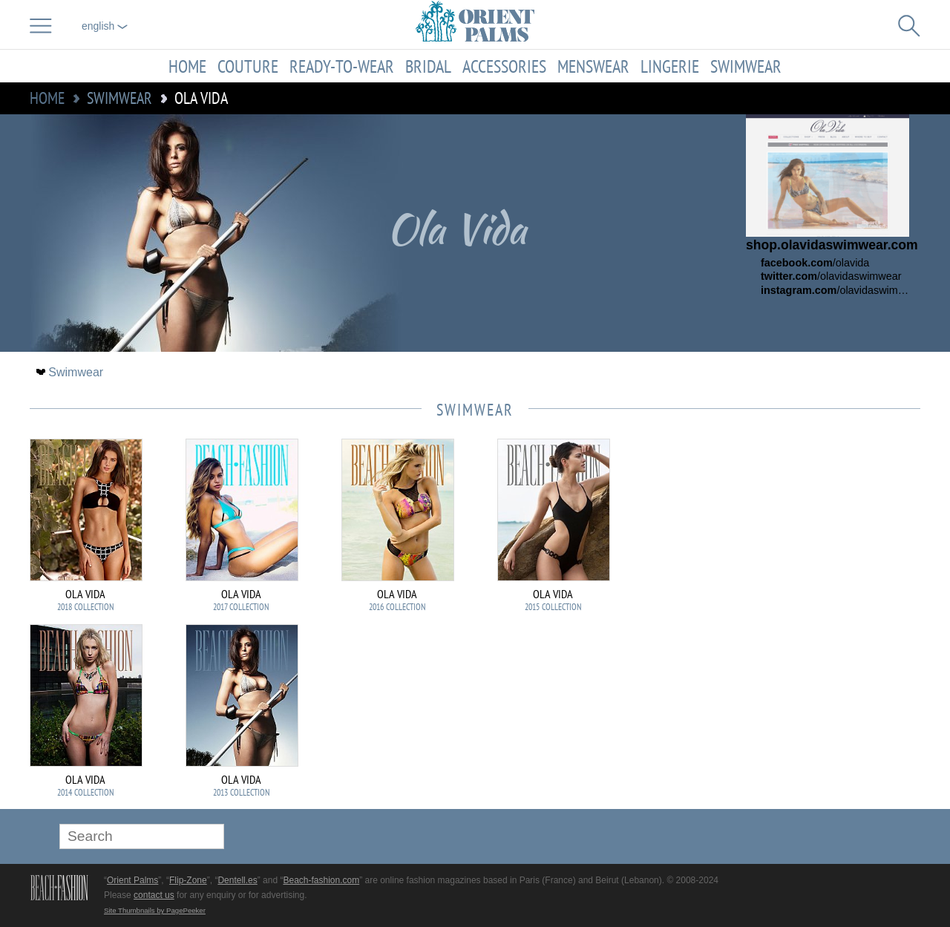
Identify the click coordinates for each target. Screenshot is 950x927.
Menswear (593, 66)
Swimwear (746, 66)
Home (187, 66)
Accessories (504, 66)
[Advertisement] (816, 539)
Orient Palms (132, 880)
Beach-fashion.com (321, 880)
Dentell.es (237, 880)
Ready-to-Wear (341, 66)
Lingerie (670, 66)
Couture (247, 66)
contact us (154, 895)
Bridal (428, 66)
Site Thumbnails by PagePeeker (155, 910)
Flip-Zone (188, 880)
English (105, 26)
